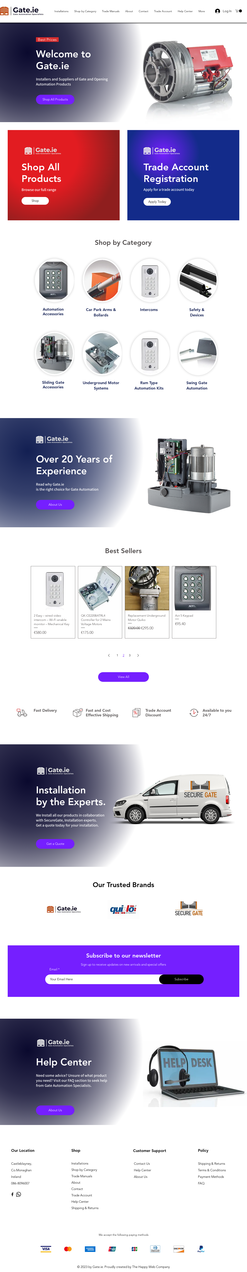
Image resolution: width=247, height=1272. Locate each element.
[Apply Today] (157, 202)
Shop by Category (84, 1170)
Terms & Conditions (212, 1170)
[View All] (123, 677)
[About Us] (55, 505)
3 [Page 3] (129, 655)
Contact (77, 1189)
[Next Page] (138, 655)
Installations (79, 1163)
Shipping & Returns (84, 1208)
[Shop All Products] (55, 99)
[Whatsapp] (18, 1194)
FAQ (201, 1183)
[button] (239, 10)
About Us (140, 1177)
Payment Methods (211, 1177)
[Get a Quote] (55, 844)
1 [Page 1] (117, 655)
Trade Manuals (81, 1176)
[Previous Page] (109, 655)
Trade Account (81, 1195)
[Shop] (35, 201)
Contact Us (142, 1164)
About (75, 1182)
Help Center (80, 1202)
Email (53, 969)
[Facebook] (12, 1194)
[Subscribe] (181, 979)
